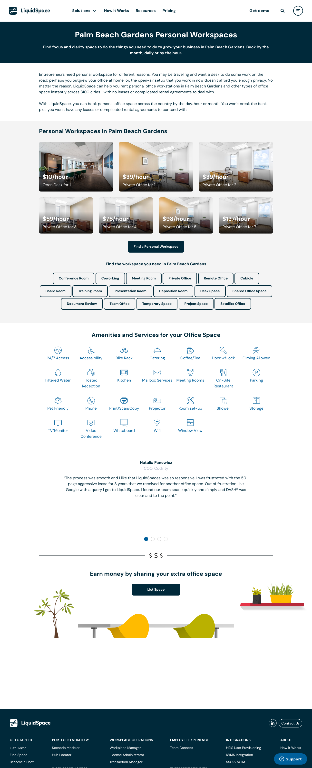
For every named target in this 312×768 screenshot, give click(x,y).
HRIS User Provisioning (243, 748)
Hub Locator (61, 755)
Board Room (56, 291)
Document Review (82, 304)
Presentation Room (130, 291)
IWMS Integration (239, 755)
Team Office (120, 304)
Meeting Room (144, 278)
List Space (156, 589)
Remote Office (216, 278)
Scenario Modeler (65, 748)
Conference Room (73, 278)
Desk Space (210, 291)
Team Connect (181, 748)
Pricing (169, 10)
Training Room (90, 291)
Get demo (259, 10)
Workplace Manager (125, 748)
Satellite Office (232, 304)
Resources (146, 10)
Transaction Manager (126, 762)
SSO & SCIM (235, 762)
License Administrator (127, 755)
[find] (282, 11)
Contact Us (290, 723)
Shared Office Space (250, 291)
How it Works (116, 10)
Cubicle (246, 278)
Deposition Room (173, 291)
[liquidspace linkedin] (273, 723)
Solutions (81, 10)
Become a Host (22, 762)
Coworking (110, 278)
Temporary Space (157, 304)
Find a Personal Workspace (156, 247)
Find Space (18, 755)
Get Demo (18, 748)
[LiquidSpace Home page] (29, 11)
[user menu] (298, 11)
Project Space (196, 304)
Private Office (179, 278)
